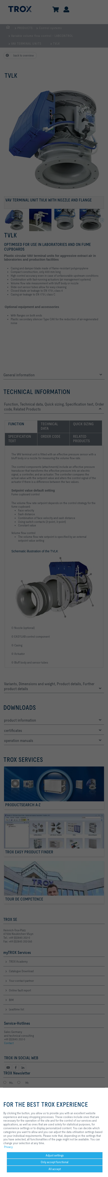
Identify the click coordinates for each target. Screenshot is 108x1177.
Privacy (8, 1147)
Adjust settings (55, 1155)
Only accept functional (54, 1162)
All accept (55, 1169)
